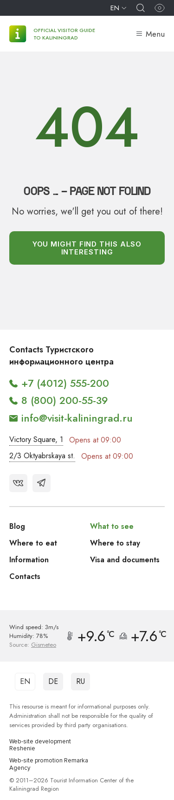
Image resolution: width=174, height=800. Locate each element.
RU (80, 681)
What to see (112, 526)
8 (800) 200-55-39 (64, 400)
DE (53, 681)
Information (29, 559)
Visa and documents (125, 559)
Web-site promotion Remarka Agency (48, 764)
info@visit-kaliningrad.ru (77, 417)
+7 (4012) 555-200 (65, 383)
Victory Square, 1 (36, 439)
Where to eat (33, 543)
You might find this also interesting (87, 248)
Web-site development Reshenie (40, 745)
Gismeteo (43, 644)
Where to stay (115, 543)
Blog (17, 526)
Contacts (24, 576)
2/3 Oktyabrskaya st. (42, 455)
